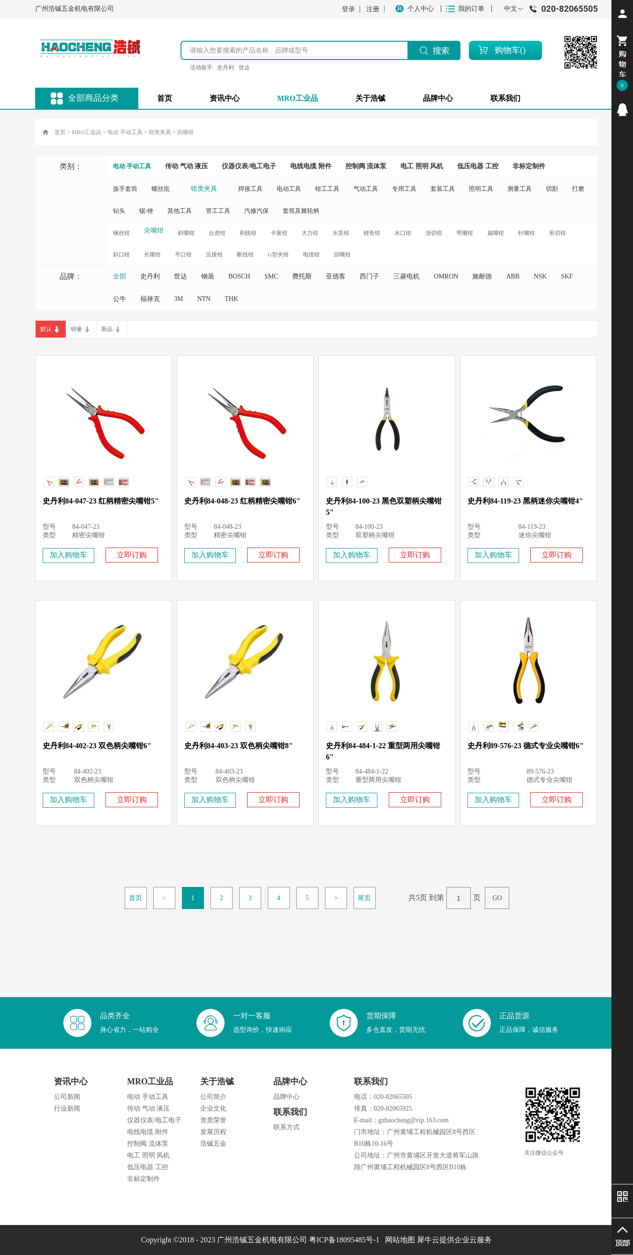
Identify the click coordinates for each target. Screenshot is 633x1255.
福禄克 (150, 298)
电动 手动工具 (125, 132)
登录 (348, 9)
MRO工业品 (86, 132)
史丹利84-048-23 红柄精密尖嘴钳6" (242, 501)
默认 (46, 329)
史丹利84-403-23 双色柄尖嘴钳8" (238, 746)
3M (178, 298)
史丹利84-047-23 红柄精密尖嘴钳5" (101, 501)
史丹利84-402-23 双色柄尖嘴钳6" (97, 746)
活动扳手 (201, 67)
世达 (244, 67)
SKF (567, 276)
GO (497, 898)
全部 (119, 276)
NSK (540, 276)
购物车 (507, 50)
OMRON (446, 276)
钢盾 (207, 276)
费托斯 (302, 276)
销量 (76, 329)
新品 (107, 329)
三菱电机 (406, 276)
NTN (204, 298)
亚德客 (336, 276)
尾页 (364, 898)
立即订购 (132, 555)
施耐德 (482, 276)
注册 (372, 9)
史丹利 (225, 67)
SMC (271, 276)
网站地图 (398, 1240)
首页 (164, 98)
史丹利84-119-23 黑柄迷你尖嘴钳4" (525, 501)
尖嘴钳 (185, 132)
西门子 (369, 276)
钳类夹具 (160, 132)
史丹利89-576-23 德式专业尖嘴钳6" (525, 746)
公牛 (119, 298)
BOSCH (239, 276)
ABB (513, 276)
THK (231, 298)
